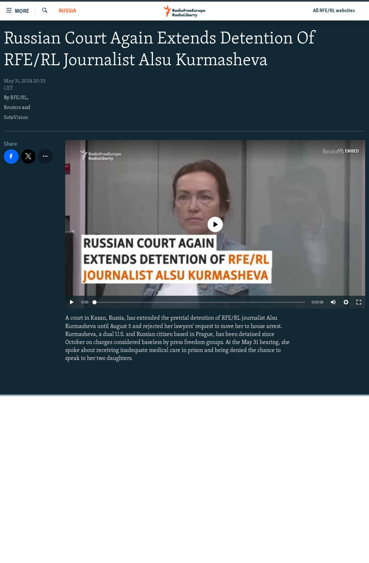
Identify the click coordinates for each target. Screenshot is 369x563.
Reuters (12, 107)
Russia (67, 11)
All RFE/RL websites (334, 10)
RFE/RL (18, 97)
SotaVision (16, 117)
